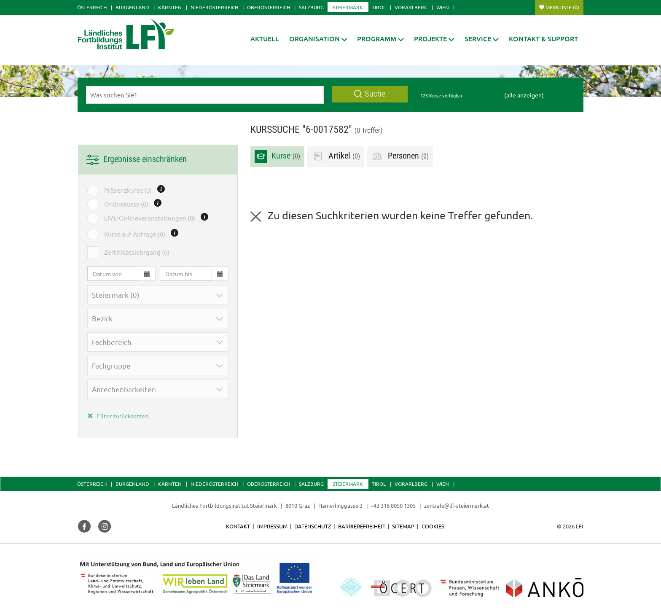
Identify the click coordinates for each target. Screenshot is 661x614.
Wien (442, 7)
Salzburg (311, 7)
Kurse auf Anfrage (134, 234)
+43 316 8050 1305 (393, 505)
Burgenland (132, 7)
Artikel (336, 156)
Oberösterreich (268, 7)
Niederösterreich (214, 7)
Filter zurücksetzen (118, 416)
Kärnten (170, 7)
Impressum (272, 526)
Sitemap (403, 526)
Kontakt (238, 526)
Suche (369, 94)
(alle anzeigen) (524, 95)
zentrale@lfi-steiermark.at (456, 505)
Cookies (433, 526)
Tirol (379, 7)
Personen (400, 156)
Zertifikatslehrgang (136, 252)
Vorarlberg (411, 7)
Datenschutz (312, 526)
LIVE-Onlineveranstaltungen (149, 218)
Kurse (277, 156)
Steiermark (348, 7)
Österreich (92, 7)
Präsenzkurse (128, 190)
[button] (318, 38)
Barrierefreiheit (361, 526)
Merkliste (562, 7)
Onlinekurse (126, 204)
